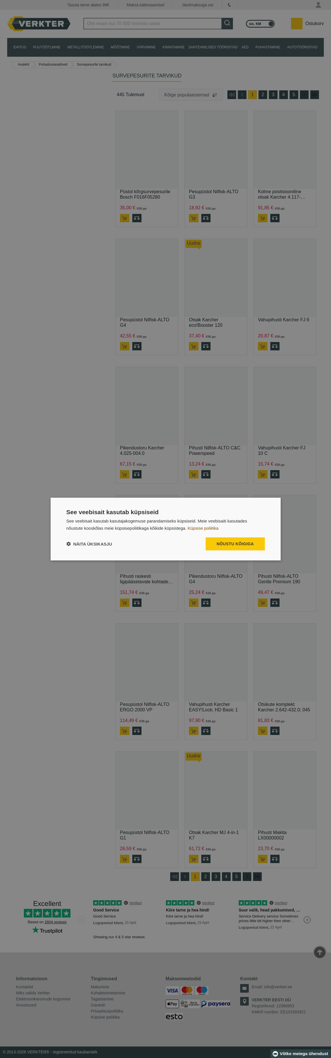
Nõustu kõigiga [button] (235, 544)
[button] (89, 544)
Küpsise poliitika (203, 527)
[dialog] (166, 529)
